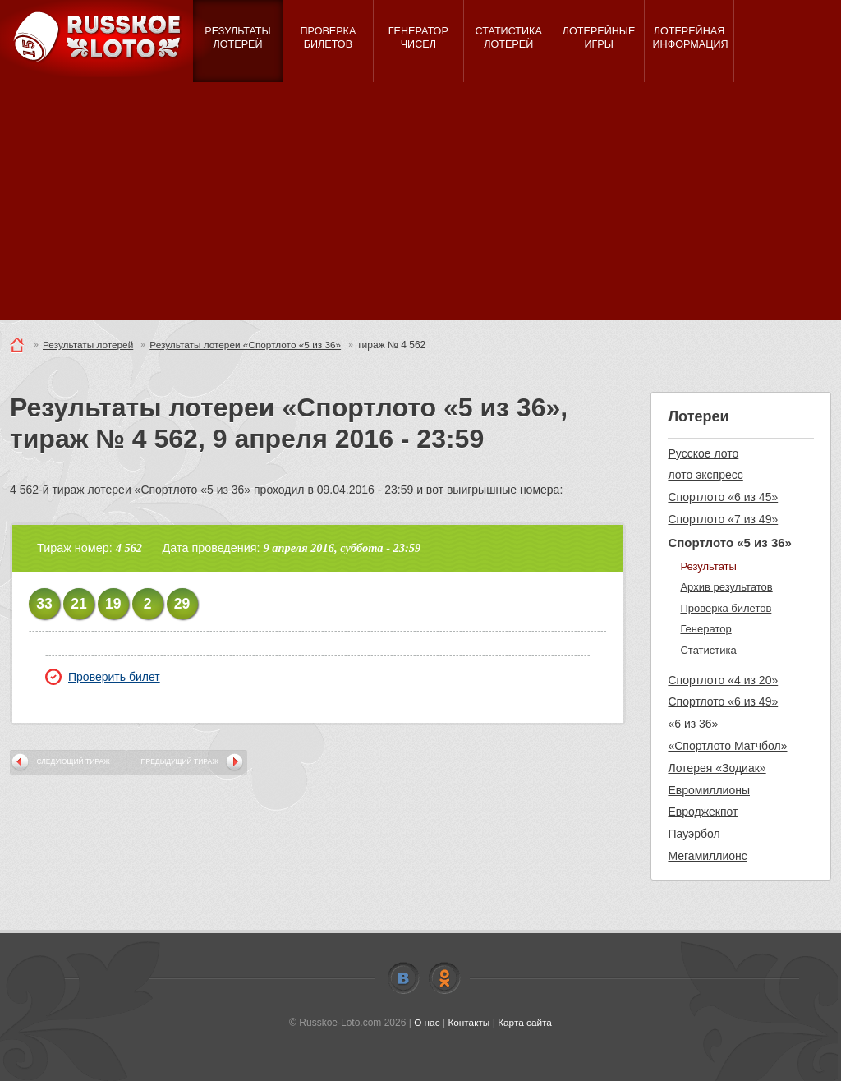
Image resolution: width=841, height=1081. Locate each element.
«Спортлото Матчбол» (727, 745)
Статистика (708, 650)
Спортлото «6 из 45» (723, 497)
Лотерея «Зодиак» (716, 768)
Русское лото (703, 453)
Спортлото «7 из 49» (723, 519)
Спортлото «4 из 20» (723, 680)
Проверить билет (102, 677)
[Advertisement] (420, 205)
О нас (426, 1022)
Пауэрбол (693, 833)
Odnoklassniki (444, 978)
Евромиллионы (709, 790)
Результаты (708, 566)
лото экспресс (705, 474)
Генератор (705, 629)
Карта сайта (525, 1022)
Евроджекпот (703, 811)
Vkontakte (403, 978)
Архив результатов (726, 587)
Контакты (469, 1022)
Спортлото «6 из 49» (723, 701)
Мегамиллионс (707, 855)
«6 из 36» (693, 723)
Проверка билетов (725, 608)
